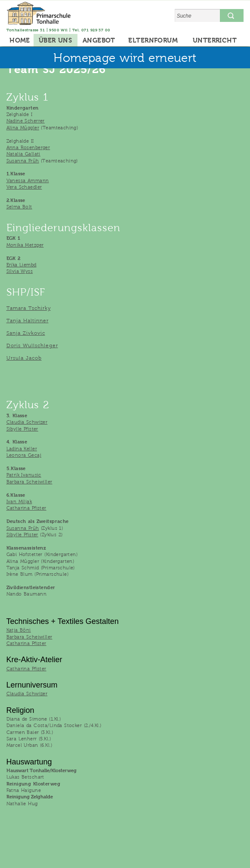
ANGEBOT (99, 40)
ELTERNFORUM (153, 40)
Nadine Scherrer (25, 120)
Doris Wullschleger (32, 345)
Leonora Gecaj (23, 455)
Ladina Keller (21, 448)
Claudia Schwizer (27, 422)
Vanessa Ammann (27, 180)
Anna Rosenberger (28, 147)
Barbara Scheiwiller (29, 481)
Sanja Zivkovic (25, 333)
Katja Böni (18, 630)
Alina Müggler (22, 127)
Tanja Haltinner (27, 321)
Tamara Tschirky (28, 308)
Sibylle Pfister (22, 428)
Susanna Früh (22, 160)
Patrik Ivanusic (23, 474)
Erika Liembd (21, 264)
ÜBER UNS (55, 40)
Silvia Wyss (19, 271)
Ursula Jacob (24, 358)
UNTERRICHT (215, 40)
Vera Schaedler (24, 186)
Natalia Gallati (23, 153)
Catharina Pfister (26, 507)
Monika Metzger (25, 245)
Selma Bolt (19, 206)
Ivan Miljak (19, 501)
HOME (19, 40)
